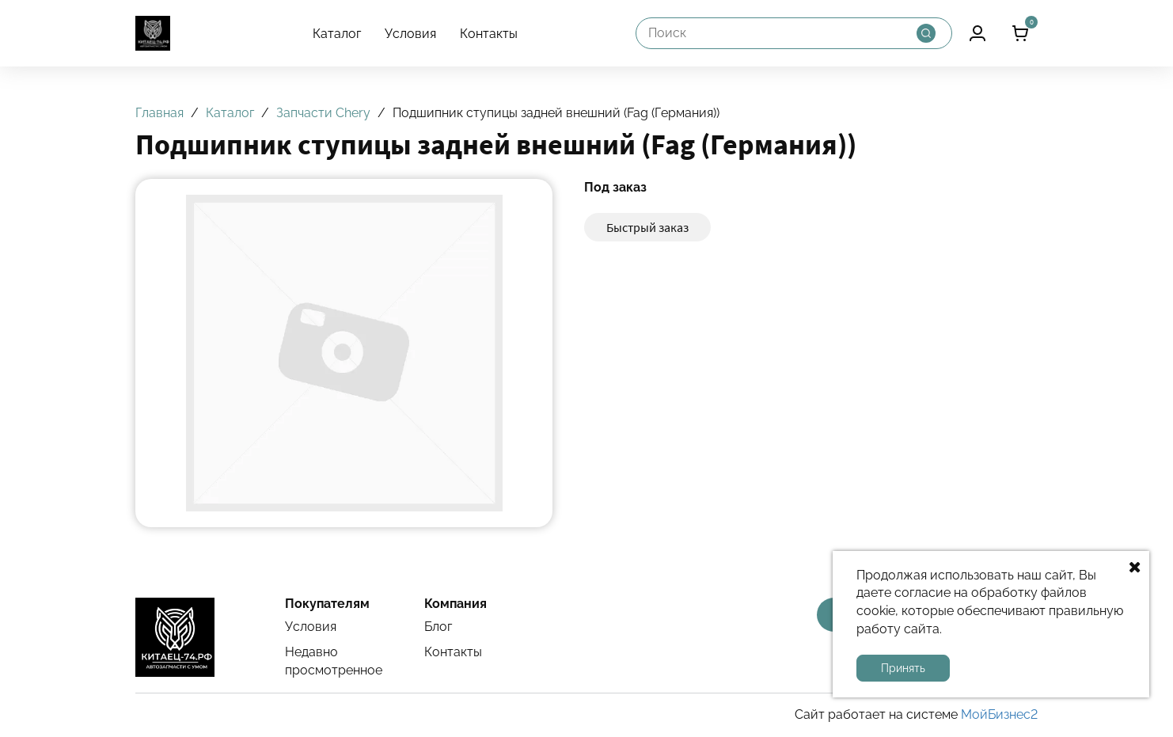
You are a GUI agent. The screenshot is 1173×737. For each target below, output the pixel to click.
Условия (410, 33)
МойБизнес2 (999, 714)
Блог (438, 626)
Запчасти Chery (323, 112)
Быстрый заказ (647, 227)
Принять (903, 668)
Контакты (489, 33)
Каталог (337, 33)
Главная (159, 112)
